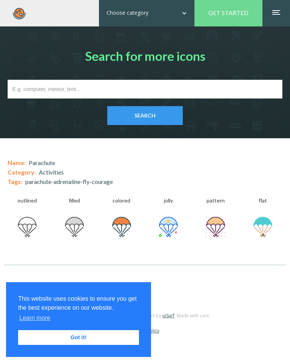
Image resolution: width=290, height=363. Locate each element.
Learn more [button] (34, 318)
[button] (146, 13)
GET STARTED (228, 12)
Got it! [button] (78, 337)
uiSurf (168, 315)
